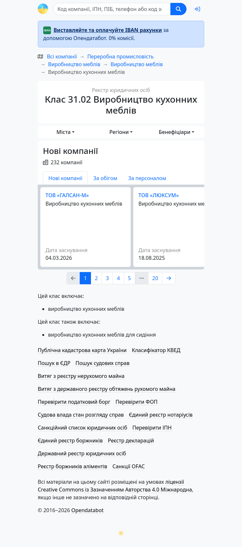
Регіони (119, 132)
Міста (63, 132)
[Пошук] (112, 9)
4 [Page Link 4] (118, 278)
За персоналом (147, 178)
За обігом (105, 178)
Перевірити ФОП (136, 401)
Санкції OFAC (128, 466)
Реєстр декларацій (131, 440)
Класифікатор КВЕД (156, 350)
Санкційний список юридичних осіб (82, 427)
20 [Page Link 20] (155, 278)
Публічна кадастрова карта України (82, 350)
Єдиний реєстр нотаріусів (161, 414)
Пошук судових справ (102, 363)
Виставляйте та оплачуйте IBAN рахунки (108, 30)
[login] (197, 9)
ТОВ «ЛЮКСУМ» (158, 195)
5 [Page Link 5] (129, 278)
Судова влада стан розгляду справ (81, 414)
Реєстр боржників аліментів (72, 466)
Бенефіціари (174, 132)
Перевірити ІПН (152, 427)
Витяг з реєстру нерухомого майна (81, 376)
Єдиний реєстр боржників (70, 440)
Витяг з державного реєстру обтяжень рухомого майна (107, 388)
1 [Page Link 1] (85, 278)
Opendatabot (87, 510)
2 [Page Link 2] (96, 278)
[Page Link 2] (169, 278)
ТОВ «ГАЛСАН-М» (67, 195)
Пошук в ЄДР (54, 363)
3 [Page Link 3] (107, 278)
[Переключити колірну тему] (121, 533)
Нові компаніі (65, 178)
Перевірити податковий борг (74, 401)
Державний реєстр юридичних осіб (82, 453)
